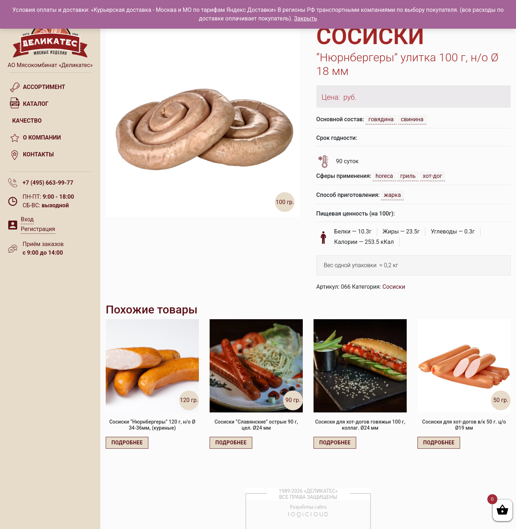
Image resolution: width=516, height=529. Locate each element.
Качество (27, 120)
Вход (27, 219)
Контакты (38, 154)
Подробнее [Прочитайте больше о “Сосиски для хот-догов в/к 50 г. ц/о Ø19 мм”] (438, 442)
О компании (42, 137)
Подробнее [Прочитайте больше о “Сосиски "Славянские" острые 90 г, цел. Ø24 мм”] (231, 442)
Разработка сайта (308, 507)
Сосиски (393, 286)
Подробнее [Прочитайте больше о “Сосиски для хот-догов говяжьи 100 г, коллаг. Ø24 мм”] (334, 442)
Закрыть (305, 18)
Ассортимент (44, 87)
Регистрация (38, 229)
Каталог (35, 103)
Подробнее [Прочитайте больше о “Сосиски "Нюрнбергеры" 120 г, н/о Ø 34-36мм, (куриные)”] (127, 442)
